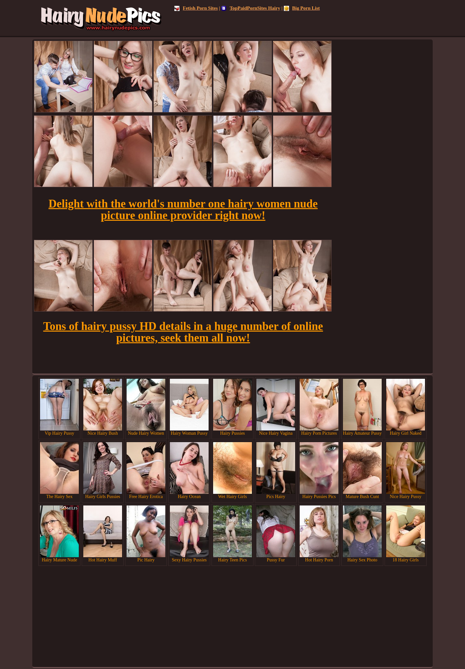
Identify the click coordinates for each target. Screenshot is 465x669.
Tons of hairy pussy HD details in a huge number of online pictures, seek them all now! (183, 332)
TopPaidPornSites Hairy (250, 8)
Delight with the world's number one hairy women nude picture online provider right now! (183, 209)
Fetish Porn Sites (196, 8)
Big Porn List (302, 8)
